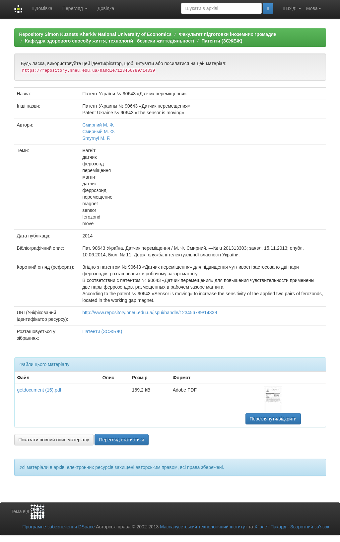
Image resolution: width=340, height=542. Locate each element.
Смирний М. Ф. (98, 125)
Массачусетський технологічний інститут (203, 526)
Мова (313, 8)
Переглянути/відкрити (273, 418)
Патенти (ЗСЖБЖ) (221, 41)
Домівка (42, 8)
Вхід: (292, 8)
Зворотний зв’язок (309, 526)
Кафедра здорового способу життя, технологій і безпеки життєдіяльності (109, 41)
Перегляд (75, 8)
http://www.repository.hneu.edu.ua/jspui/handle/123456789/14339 (149, 312)
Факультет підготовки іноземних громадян (228, 34)
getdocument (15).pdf (39, 390)
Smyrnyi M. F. (96, 138)
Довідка (106, 8)
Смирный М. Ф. (98, 131)
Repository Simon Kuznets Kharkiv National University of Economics (95, 34)
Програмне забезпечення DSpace (58, 526)
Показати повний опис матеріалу (54, 439)
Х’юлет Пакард (270, 526)
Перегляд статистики (121, 439)
